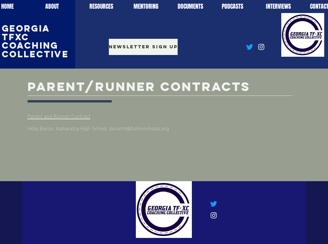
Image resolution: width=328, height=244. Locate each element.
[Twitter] (250, 47)
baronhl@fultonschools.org (139, 128)
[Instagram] (261, 47)
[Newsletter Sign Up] (143, 47)
